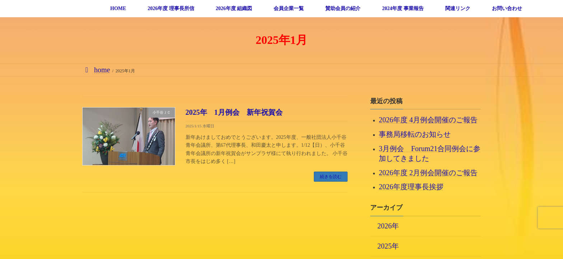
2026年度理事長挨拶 (411, 187)
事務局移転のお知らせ (415, 134)
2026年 (388, 226)
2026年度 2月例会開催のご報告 (428, 172)
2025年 (388, 246)
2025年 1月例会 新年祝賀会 (234, 112)
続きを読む (330, 176)
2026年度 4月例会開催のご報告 (428, 120)
